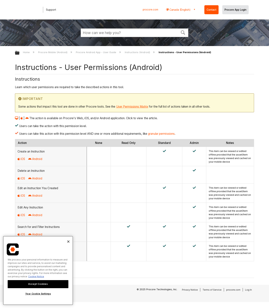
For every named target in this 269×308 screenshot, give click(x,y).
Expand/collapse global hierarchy (19, 53)
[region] (38, 270)
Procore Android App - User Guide (96, 52)
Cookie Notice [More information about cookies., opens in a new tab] (36, 276)
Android (35, 159)
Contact (211, 9)
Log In (248, 289)
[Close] (68, 241)
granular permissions (161, 133)
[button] (183, 32)
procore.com (150, 9)
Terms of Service (212, 289)
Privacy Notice (190, 289)
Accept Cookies (38, 284)
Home (26, 52)
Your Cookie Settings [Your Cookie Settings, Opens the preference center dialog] (38, 293)
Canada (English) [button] (180, 9)
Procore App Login (235, 9)
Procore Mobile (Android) (53, 52)
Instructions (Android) (138, 52)
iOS (21, 159)
